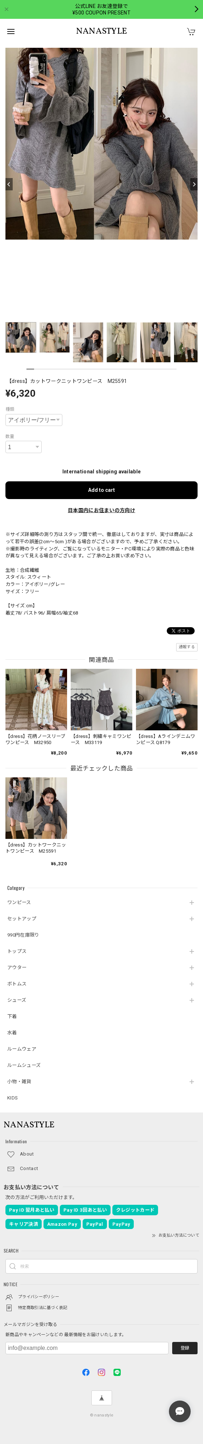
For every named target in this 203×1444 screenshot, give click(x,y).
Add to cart (101, 490)
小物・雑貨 (19, 1081)
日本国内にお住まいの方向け (101, 510)
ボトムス (16, 984)
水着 (12, 1032)
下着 (12, 1016)
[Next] (194, 184)
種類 (9, 409)
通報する (187, 647)
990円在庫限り (23, 935)
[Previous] (9, 184)
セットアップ (21, 918)
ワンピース (19, 902)
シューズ (16, 1000)
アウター (16, 967)
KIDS (12, 1098)
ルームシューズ (24, 1065)
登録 (185, 1348)
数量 (9, 436)
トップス (16, 951)
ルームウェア (21, 1049)
